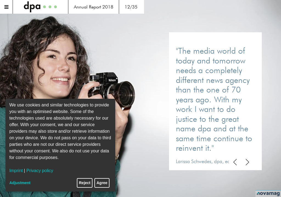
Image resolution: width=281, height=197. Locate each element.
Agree (102, 183)
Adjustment (19, 183)
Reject (85, 183)
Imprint (16, 170)
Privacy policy (39, 170)
